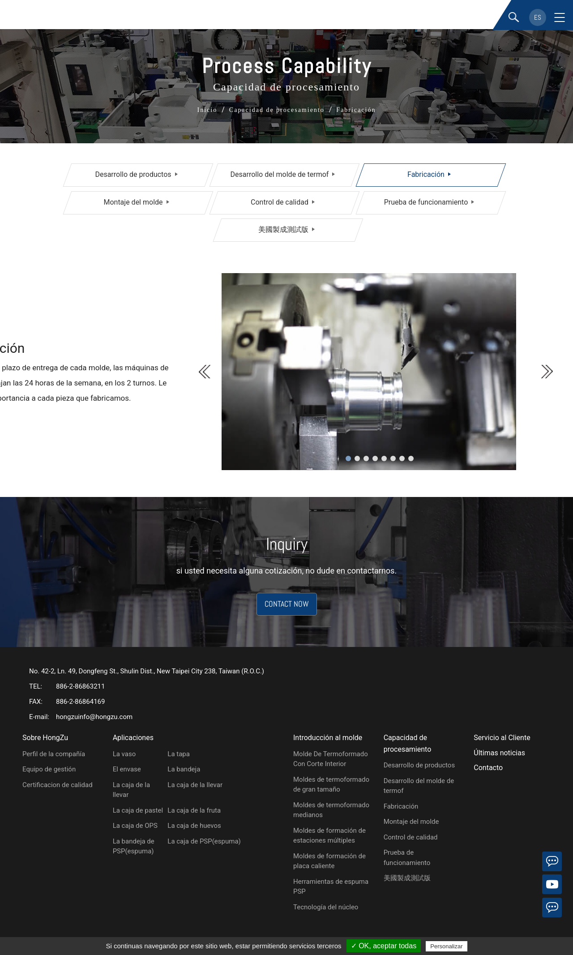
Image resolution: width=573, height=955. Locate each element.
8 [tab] (411, 458)
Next (546, 371)
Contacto (488, 767)
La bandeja (183, 769)
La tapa (178, 754)
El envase (127, 769)
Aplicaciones (133, 737)
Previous (205, 371)
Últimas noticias (499, 753)
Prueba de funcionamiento (426, 202)
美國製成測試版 (283, 229)
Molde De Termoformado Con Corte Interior (330, 759)
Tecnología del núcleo (325, 907)
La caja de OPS (135, 826)
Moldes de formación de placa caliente (329, 861)
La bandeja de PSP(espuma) (133, 846)
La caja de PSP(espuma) (203, 841)
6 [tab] (393, 458)
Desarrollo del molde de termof (280, 174)
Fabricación (426, 174)
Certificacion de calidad (57, 785)
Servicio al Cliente (502, 737)
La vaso (124, 754)
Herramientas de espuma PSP (330, 887)
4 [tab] (375, 458)
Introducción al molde (327, 737)
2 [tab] (357, 458)
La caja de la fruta (194, 810)
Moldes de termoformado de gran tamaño (331, 784)
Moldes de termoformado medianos (331, 810)
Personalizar (446, 946)
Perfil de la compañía (53, 754)
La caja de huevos (194, 826)
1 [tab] (348, 458)
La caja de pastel (138, 810)
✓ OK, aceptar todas (383, 946)
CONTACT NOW (287, 604)
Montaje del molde (132, 202)
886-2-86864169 (80, 702)
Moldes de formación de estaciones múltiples (329, 836)
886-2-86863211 (80, 686)
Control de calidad (279, 202)
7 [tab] (402, 458)
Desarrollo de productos (133, 174)
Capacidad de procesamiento (408, 743)
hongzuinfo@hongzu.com (94, 717)
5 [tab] (384, 458)
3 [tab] (366, 458)
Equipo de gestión (49, 769)
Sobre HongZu (45, 737)
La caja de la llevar (131, 790)
